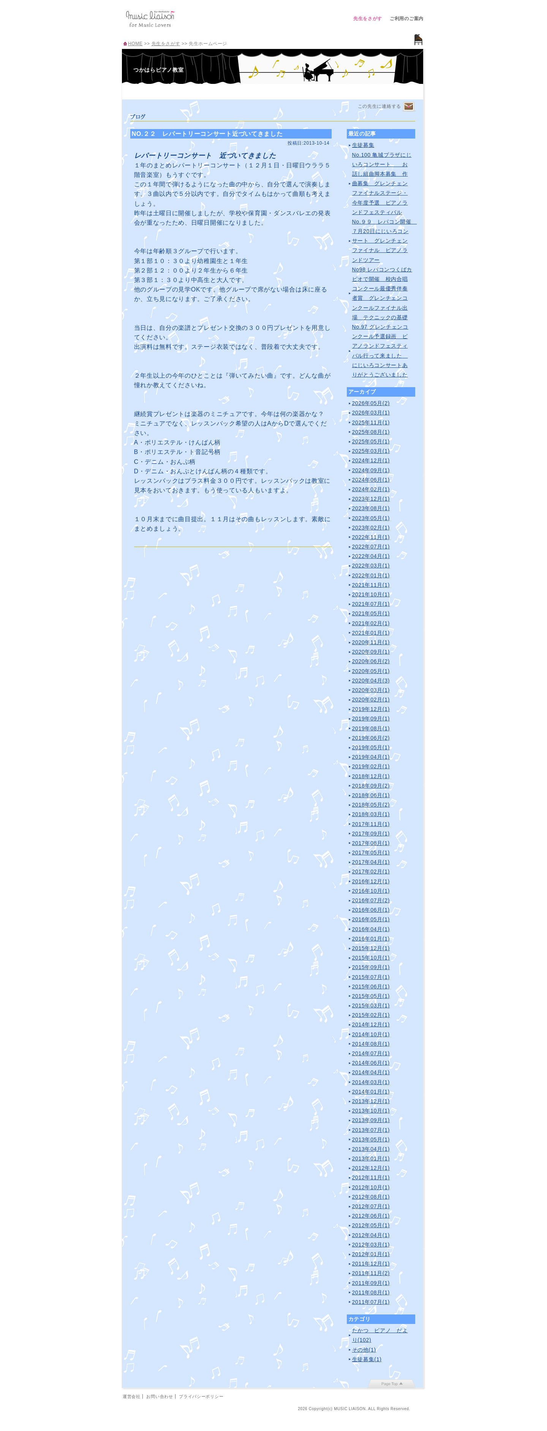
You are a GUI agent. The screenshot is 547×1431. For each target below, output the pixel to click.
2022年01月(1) (371, 575)
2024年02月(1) (371, 489)
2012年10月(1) (371, 1187)
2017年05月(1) (371, 852)
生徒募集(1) (367, 1359)
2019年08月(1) (371, 728)
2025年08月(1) (371, 432)
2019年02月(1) (371, 766)
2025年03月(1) (371, 451)
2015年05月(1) (371, 996)
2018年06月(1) (371, 795)
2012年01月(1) (371, 1254)
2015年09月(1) (371, 967)
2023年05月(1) (371, 518)
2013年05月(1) (371, 1139)
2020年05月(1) (371, 671)
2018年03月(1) (371, 814)
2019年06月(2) (371, 738)
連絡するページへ (408, 107)
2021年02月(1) (371, 623)
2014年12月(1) (371, 1024)
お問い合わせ (159, 1396)
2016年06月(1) (371, 910)
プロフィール (179, 90)
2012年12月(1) (371, 1168)
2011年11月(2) (371, 1273)
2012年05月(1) (371, 1225)
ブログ (329, 90)
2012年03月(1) (371, 1245)
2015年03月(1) (371, 1005)
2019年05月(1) (371, 747)
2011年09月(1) (371, 1283)
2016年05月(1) (371, 919)
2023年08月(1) (371, 508)
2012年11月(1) (371, 1177)
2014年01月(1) (371, 1092)
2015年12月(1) (371, 948)
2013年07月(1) (371, 1130)
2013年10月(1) (371, 1111)
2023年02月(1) (371, 528)
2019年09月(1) (371, 719)
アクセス (291, 90)
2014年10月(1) (371, 1034)
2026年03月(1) (371, 413)
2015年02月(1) (371, 1015)
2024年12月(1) (371, 460)
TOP (141, 90)
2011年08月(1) (371, 1292)
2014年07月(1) (371, 1053)
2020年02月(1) (371, 700)
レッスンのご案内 (216, 90)
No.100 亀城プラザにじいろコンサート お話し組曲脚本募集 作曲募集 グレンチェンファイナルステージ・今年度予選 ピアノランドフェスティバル (382, 183)
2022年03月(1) (371, 566)
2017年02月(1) (371, 871)
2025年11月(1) (371, 422)
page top (391, 1383)
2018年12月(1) (371, 776)
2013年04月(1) (371, 1149)
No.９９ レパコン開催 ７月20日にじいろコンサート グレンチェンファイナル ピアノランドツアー (384, 241)
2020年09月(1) (371, 652)
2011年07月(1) (371, 1302)
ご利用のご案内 (407, 18)
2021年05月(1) (371, 613)
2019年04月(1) (371, 757)
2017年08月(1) (371, 843)
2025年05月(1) (371, 441)
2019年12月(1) (371, 709)
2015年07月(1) (371, 977)
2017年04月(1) (371, 862)
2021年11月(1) (371, 585)
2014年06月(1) (371, 1063)
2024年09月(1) (371, 470)
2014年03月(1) (371, 1082)
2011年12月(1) (371, 1264)
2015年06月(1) (371, 986)
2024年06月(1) (371, 480)
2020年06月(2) (371, 661)
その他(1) (364, 1350)
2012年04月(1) (371, 1235)
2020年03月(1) (371, 690)
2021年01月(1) (371, 633)
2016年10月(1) (371, 891)
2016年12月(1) (371, 881)
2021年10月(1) (371, 594)
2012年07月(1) (371, 1206)
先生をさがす (367, 18)
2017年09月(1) (371, 834)
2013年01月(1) (371, 1158)
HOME (135, 43)
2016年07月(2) (371, 900)
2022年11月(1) (371, 537)
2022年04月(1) (371, 556)
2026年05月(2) (371, 403)
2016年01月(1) (371, 939)
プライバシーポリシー (201, 1396)
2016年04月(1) (371, 929)
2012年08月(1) (371, 1197)
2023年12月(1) (371, 499)
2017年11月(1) (371, 824)
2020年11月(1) (371, 642)
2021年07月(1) (371, 604)
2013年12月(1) (371, 1101)
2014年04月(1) (371, 1072)
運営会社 (132, 1396)
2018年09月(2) (371, 786)
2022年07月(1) (371, 547)
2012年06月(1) (371, 1216)
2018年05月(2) (371, 805)
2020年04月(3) (371, 681)
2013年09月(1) (371, 1120)
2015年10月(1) (371, 958)
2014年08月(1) (371, 1044)
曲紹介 (254, 90)
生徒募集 (363, 145)
